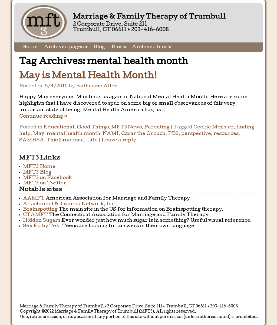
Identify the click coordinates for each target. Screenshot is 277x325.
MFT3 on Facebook (47, 178)
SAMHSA (31, 140)
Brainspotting (40, 209)
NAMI (111, 134)
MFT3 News (126, 127)
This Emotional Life (72, 140)
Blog (99, 47)
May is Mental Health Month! (88, 76)
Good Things (93, 127)
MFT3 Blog (37, 172)
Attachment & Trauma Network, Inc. (69, 204)
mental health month (73, 134)
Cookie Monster (213, 127)
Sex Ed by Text (42, 226)
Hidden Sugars (41, 220)
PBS (173, 134)
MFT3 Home (39, 167)
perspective (196, 134)
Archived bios (153, 47)
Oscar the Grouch (143, 134)
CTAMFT (35, 215)
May (38, 134)
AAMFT (34, 198)
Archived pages (67, 47)
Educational (59, 127)
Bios (120, 47)
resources (226, 134)
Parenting (157, 127)
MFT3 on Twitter (44, 183)
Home (30, 47)
